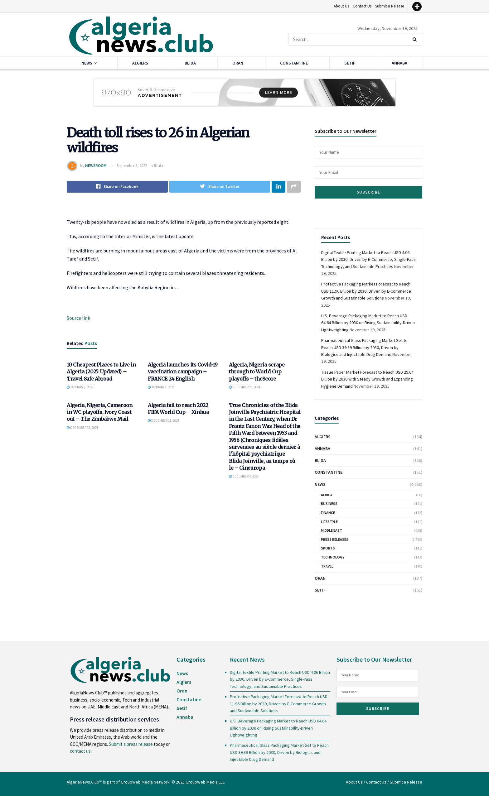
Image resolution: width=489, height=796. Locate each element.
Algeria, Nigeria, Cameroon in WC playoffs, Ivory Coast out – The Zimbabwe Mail (100, 412)
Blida (190, 63)
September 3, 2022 (132, 165)
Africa (326, 494)
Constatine (189, 699)
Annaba (399, 63)
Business (329, 503)
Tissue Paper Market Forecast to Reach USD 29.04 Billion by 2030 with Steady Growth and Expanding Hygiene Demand (367, 379)
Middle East (331, 530)
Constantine (294, 63)
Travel (327, 566)
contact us (80, 751)
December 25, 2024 (244, 387)
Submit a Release (389, 6)
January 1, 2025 (161, 387)
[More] (417, 6)
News (86, 63)
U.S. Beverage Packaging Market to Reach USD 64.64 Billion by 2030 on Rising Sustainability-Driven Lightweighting (368, 323)
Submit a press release (131, 744)
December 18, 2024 (82, 427)
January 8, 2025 (80, 387)
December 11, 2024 (163, 421)
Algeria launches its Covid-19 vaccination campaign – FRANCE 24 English (183, 372)
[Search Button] (415, 39)
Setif (349, 63)
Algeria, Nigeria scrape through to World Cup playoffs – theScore (257, 372)
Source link (78, 318)
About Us (341, 6)
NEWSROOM (96, 165)
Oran (237, 63)
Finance (328, 512)
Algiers (140, 63)
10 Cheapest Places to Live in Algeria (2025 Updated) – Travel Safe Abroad (101, 372)
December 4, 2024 (244, 476)
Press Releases (334, 539)
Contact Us (362, 6)
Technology (332, 557)
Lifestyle (329, 521)
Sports (328, 548)
